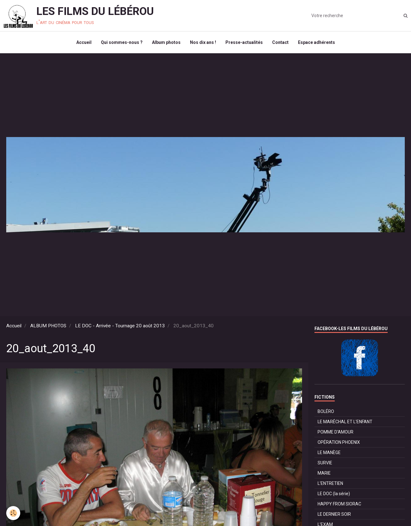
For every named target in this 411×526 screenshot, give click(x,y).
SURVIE (325, 462)
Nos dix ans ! (203, 42)
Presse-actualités (244, 42)
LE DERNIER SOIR (334, 514)
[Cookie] (13, 513)
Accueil (84, 42)
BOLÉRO (326, 411)
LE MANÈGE (329, 452)
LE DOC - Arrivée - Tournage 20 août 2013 (120, 326)
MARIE (324, 473)
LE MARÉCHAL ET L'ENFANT (345, 421)
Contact (280, 42)
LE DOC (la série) (334, 493)
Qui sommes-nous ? (122, 42)
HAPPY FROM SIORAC (339, 503)
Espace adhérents (316, 42)
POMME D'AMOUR (335, 431)
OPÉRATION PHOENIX (339, 442)
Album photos (166, 42)
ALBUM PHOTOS (48, 326)
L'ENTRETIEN (330, 483)
